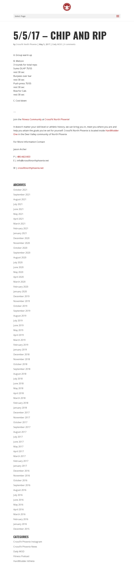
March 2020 (19, 281)
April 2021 (18, 218)
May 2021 (18, 213)
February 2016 (20, 519)
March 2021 (19, 223)
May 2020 (18, 272)
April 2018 (18, 393)
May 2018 (18, 388)
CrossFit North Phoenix (26, 44)
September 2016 (21, 485)
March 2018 (19, 398)
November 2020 (21, 243)
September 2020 (21, 252)
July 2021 (18, 204)
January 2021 (20, 233)
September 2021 (21, 194)
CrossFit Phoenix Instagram (27, 541)
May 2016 (18, 504)
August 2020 (19, 257)
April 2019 (18, 335)
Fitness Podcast (21, 556)
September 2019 (21, 310)
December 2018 (21, 354)
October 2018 (20, 364)
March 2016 (19, 514)
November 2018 (21, 359)
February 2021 (20, 228)
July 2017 (18, 436)
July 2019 (18, 320)
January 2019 (20, 349)
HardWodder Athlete (24, 561)
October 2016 (20, 480)
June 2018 (18, 383)
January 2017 (20, 465)
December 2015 (21, 528)
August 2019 (19, 315)
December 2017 (21, 412)
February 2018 (20, 402)
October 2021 (20, 189)
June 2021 (18, 209)
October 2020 (20, 247)
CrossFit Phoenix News (25, 546)
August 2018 (19, 373)
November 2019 (21, 301)
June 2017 (18, 441)
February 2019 (20, 344)
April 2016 (18, 509)
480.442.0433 (23, 156)
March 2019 (19, 339)
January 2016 (20, 524)
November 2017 (21, 417)
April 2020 (18, 276)
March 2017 (19, 456)
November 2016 (21, 475)
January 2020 (20, 291)
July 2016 (18, 495)
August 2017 (19, 431)
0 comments (69, 44)
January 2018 (20, 407)
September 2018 (21, 369)
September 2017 (21, 427)
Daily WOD (57, 44)
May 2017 (18, 446)
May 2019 (18, 330)
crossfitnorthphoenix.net (31, 167)
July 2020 (18, 262)
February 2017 (20, 461)
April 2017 (18, 451)
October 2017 (20, 422)
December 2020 (21, 238)
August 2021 (19, 199)
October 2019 (20, 305)
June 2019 (18, 325)
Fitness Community (32, 119)
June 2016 (18, 499)
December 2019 (21, 296)
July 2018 (18, 378)
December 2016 (21, 470)
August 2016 (19, 490)
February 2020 (20, 286)
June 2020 (18, 267)
